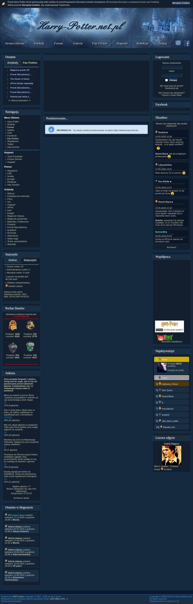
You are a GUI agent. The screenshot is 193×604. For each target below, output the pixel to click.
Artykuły (38, 43)
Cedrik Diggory (171, 444)
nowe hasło (176, 95)
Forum (58, 43)
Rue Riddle (162, 181)
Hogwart (122, 43)
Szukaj (162, 43)
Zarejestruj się (171, 88)
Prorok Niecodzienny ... (21, 74)
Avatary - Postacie (169, 466)
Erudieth (166, 469)
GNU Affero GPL (57, 599)
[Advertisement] (96, 86)
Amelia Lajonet (14, 286)
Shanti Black (163, 202)
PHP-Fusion (18, 596)
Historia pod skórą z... (20, 96)
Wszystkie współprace (171, 341)
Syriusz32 (160, 232)
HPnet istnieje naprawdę (21, 83)
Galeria (78, 43)
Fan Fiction (99, 43)
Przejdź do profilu (176, 370)
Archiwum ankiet (21, 498)
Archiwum (171, 247)
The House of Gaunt (19, 79)
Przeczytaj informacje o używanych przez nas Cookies (132, 2)
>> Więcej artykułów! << (19, 100)
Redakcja (142, 43)
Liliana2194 (162, 165)
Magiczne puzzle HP (19, 70)
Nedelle (160, 132)
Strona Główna (14, 43)
